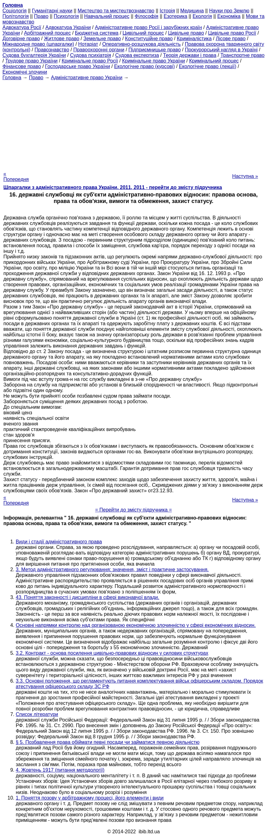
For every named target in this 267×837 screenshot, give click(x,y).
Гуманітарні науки (52, 10)
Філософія (146, 16)
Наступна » (245, 176)
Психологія (66, 16)
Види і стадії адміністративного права (59, 541)
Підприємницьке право (154, 49)
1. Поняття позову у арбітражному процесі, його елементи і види (90, 797)
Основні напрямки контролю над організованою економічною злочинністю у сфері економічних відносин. (136, 625)
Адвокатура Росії (21, 27)
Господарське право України (77, 66)
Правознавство (52, 49)
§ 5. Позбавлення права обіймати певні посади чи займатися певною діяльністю (107, 742)
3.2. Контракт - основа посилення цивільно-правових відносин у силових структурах (112, 653)
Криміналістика (194, 38)
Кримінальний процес (214, 60)
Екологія (202, 16)
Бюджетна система (97, 33)
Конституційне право (149, 38)
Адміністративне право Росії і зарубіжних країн (148, 27)
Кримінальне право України (153, 60)
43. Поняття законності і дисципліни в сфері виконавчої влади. (87, 597)
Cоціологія (14, 10)
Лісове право (230, 38)
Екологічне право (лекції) (207, 66)
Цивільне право (186, 33)
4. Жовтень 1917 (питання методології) (60, 770)
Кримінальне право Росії (90, 60)
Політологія (15, 16)
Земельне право (102, 38)
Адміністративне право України (86, 77)
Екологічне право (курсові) (144, 66)
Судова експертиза (137, 55)
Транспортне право (242, 55)
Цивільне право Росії (232, 33)
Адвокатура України (68, 27)
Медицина (192, 10)
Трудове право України (31, 60)
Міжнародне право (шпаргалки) (38, 44)
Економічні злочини (24, 72)
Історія (167, 10)
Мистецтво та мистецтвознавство (116, 10)
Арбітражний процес (47, 33)
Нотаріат (88, 44)
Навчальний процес (107, 16)
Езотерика (175, 16)
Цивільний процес (143, 33)
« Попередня (16, 176)
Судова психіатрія (90, 55)
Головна (11, 77)
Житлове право (61, 38)
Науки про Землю (229, 10)
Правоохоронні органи (98, 49)
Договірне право (21, 38)
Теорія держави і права (189, 55)
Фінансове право (21, 66)
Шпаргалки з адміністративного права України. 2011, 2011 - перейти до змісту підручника (112, 187)
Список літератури (37, 714)
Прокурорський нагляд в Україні (221, 49)
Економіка (228, 16)
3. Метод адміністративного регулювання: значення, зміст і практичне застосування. (112, 569)
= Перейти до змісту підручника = (133, 509)
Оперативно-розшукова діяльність (141, 44)
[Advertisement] (133, 123)
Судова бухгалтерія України (34, 55)
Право (41, 16)
